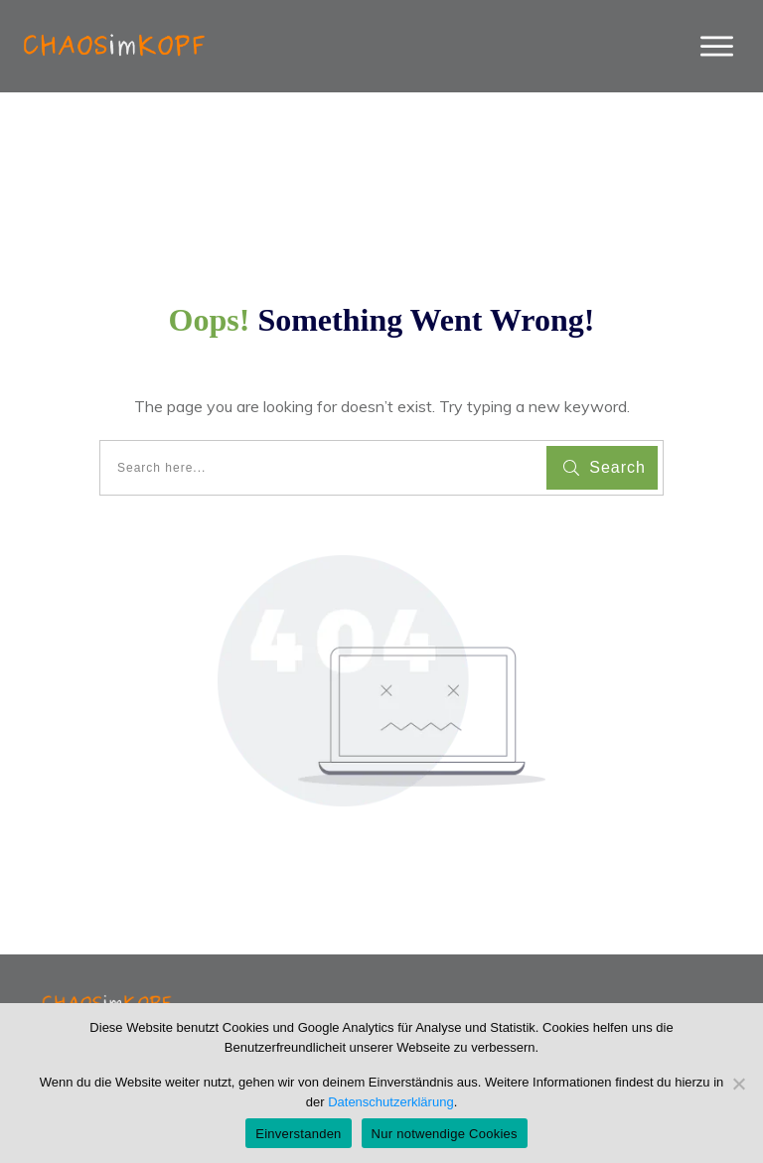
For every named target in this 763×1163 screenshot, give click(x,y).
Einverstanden (298, 1133)
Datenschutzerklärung (390, 1101)
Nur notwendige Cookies (445, 1133)
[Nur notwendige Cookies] (738, 1083)
